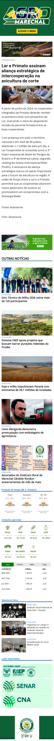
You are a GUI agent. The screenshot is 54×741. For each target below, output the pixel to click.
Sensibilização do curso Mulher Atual (38, 643)
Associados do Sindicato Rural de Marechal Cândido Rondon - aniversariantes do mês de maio (22, 478)
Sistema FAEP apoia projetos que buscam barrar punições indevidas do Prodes (25, 344)
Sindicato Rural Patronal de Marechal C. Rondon (39, 609)
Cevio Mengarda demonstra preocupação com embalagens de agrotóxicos (22, 432)
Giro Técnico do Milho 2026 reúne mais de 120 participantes (26, 299)
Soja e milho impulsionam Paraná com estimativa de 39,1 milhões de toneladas (26, 388)
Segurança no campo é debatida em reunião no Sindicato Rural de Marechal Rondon (38, 628)
